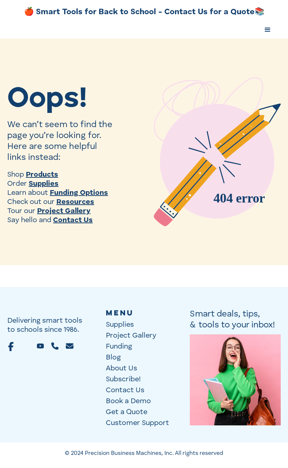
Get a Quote (126, 412)
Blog (113, 357)
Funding (119, 346)
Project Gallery (131, 335)
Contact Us (125, 390)
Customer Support (137, 423)
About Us (121, 368)
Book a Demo (128, 401)
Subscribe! (123, 379)
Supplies (120, 325)
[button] (267, 30)
